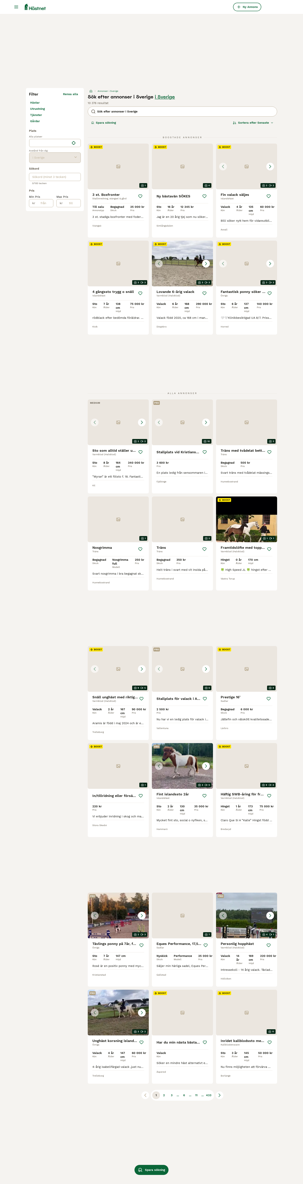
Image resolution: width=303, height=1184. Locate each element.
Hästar (35, 102)
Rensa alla (70, 94)
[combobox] (49, 143)
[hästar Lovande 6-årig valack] (182, 263)
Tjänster (36, 115)
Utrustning (37, 109)
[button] (246, 166)
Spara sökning (103, 122)
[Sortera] (253, 123)
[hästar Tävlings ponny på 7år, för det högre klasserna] (118, 915)
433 (208, 1095)
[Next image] (270, 166)
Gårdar (35, 121)
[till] (72, 203)
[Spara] (140, 196)
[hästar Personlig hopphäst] (246, 915)
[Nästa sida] (219, 1095)
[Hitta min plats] (73, 143)
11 (196, 1095)
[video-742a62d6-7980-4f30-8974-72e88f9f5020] (246, 519)
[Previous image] (223, 166)
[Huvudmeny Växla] (16, 7)
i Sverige (165, 97)
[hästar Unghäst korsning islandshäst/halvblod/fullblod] (118, 1012)
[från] (44, 203)
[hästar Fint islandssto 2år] (182, 766)
